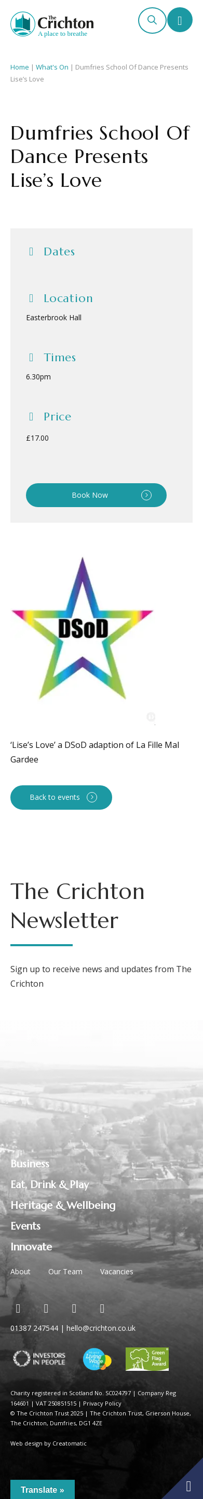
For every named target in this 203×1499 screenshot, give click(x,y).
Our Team (65, 1271)
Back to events (55, 797)
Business (29, 1163)
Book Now (90, 495)
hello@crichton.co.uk (101, 1328)
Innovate (31, 1247)
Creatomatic (69, 1443)
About (20, 1271)
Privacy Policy (102, 1403)
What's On (52, 67)
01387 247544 (34, 1328)
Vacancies (116, 1271)
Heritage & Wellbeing (62, 1205)
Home (19, 67)
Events (25, 1226)
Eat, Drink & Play (49, 1184)
